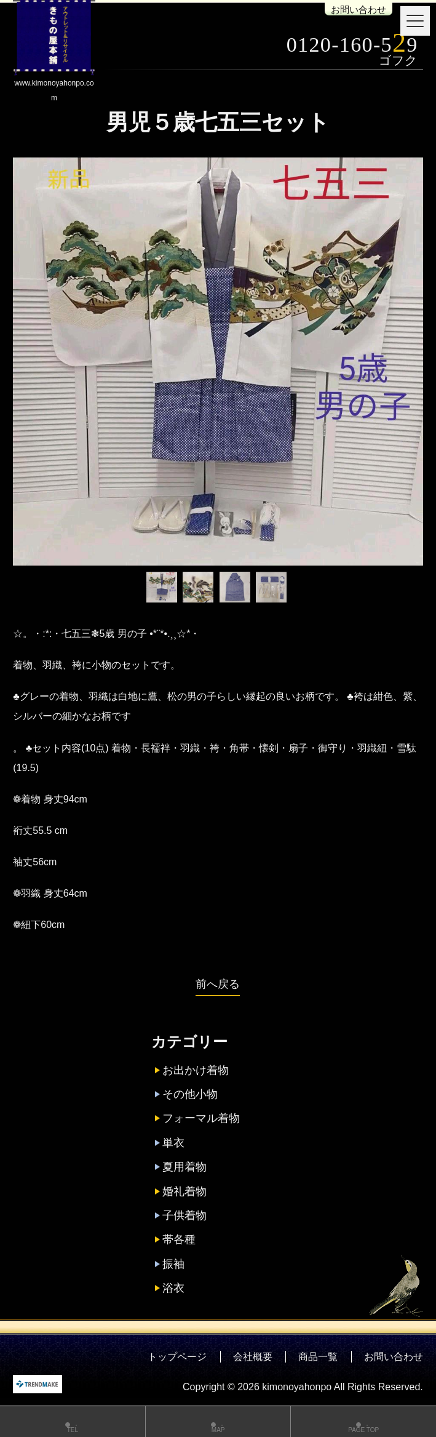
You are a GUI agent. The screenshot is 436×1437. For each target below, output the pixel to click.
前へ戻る (218, 984)
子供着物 (184, 1215)
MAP (218, 1422)
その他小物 (190, 1094)
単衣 (173, 1143)
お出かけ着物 (195, 1070)
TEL (72, 1422)
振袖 (173, 1264)
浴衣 (173, 1288)
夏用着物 (184, 1167)
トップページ (177, 1356)
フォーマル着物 (201, 1118)
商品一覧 (318, 1356)
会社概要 (252, 1356)
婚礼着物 (184, 1191)
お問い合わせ (358, 9)
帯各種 (179, 1239)
